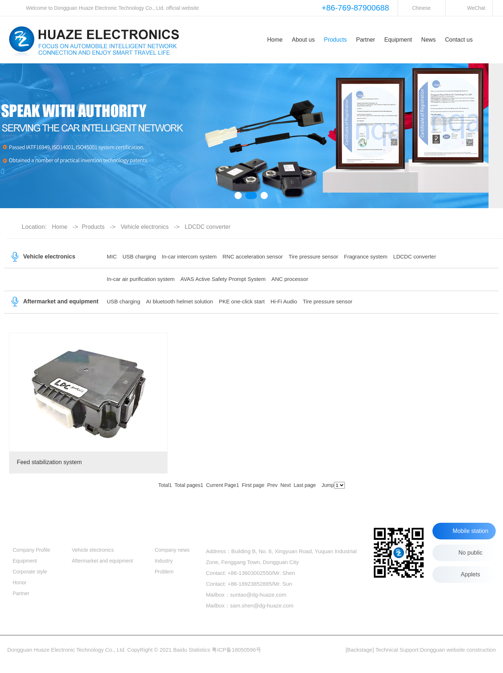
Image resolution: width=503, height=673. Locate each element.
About (21, 530)
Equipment (398, 40)
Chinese (421, 8)
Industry (164, 561)
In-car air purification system (141, 279)
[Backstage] (360, 650)
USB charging (139, 256)
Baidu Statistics (192, 650)
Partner (365, 40)
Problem (164, 572)
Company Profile (31, 550)
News (428, 40)
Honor (19, 582)
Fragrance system (366, 256)
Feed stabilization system (49, 462)
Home (275, 40)
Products (335, 40)
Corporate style (30, 572)
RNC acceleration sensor (253, 256)
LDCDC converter (414, 256)
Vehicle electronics (49, 256)
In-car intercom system (189, 256)
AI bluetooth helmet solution (179, 301)
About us (303, 40)
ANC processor (289, 279)
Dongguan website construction (458, 650)
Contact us (459, 40)
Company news (172, 550)
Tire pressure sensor (313, 256)
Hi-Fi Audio (283, 301)
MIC (112, 256)
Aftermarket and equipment (60, 301)
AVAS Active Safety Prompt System (223, 279)
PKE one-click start (242, 301)
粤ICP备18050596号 (236, 650)
